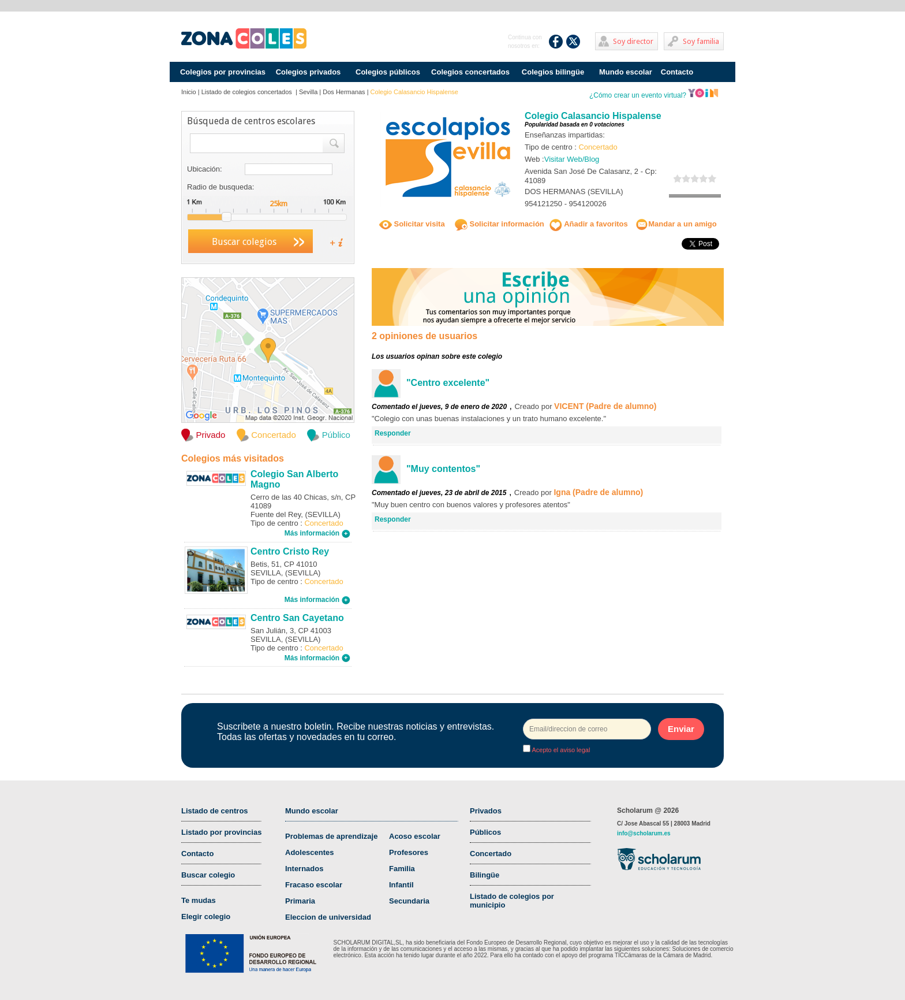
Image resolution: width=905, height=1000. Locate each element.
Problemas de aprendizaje (331, 836)
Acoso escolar (414, 836)
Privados (486, 810)
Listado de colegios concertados (247, 91)
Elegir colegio (205, 916)
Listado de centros (214, 810)
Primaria (300, 901)
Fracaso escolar (313, 884)
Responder (393, 433)
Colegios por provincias (222, 72)
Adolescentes (309, 852)
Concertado (490, 853)
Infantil (401, 884)
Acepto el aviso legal (560, 749)
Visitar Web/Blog (572, 159)
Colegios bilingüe (553, 72)
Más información (317, 533)
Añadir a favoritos (588, 224)
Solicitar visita (412, 224)
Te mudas (198, 900)
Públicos (485, 832)
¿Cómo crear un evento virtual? (654, 95)
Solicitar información (499, 224)
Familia (402, 868)
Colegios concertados (470, 72)
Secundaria (409, 901)
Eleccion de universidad (328, 917)
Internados (304, 868)
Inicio (188, 91)
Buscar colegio (208, 875)
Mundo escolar (625, 72)
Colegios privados (308, 72)
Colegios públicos (388, 72)
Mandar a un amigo (675, 224)
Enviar (681, 729)
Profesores (408, 852)
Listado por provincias (221, 832)
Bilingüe (484, 875)
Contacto (677, 72)
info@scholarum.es (644, 833)
